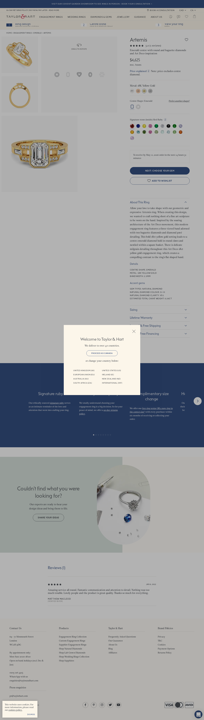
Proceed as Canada (102, 353)
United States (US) (111, 370)
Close (134, 331)
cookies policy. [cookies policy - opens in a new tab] (15, 710)
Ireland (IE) (108, 374)
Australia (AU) (80, 379)
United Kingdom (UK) (83, 370)
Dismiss (31, 714)
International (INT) (112, 383)
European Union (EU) (84, 374)
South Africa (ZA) (82, 383)
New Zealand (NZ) (111, 379)
